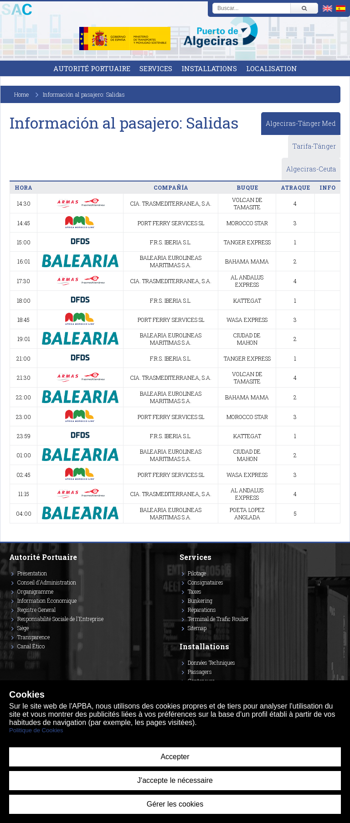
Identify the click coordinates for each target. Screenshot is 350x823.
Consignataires (205, 582)
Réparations (202, 609)
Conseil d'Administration (46, 582)
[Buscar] (304, 8)
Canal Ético (31, 646)
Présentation (32, 573)
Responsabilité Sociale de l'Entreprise (60, 618)
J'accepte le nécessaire (175, 780)
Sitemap (197, 627)
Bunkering (200, 600)
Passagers (200, 671)
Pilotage (197, 573)
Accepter (174, 757)
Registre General (36, 609)
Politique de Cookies (36, 730)
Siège (23, 627)
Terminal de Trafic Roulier (218, 618)
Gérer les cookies (175, 804)
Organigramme (35, 591)
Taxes (194, 591)
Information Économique (47, 600)
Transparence (33, 637)
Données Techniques (211, 662)
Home (21, 94)
